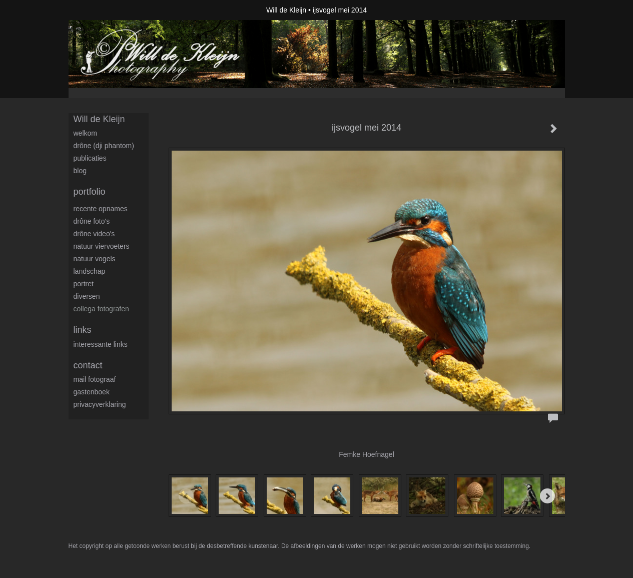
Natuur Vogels (95, 259)
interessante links (101, 344)
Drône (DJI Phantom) (104, 146)
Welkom (85, 133)
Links (83, 330)
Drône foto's (92, 221)
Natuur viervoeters (102, 246)
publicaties (90, 158)
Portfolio (90, 192)
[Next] (547, 495)
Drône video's (94, 234)
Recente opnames (101, 209)
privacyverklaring (100, 404)
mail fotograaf (95, 379)
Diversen (87, 296)
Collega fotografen (101, 309)
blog (80, 171)
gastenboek (92, 392)
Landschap (90, 271)
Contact (88, 365)
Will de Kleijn (286, 10)
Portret (84, 284)
